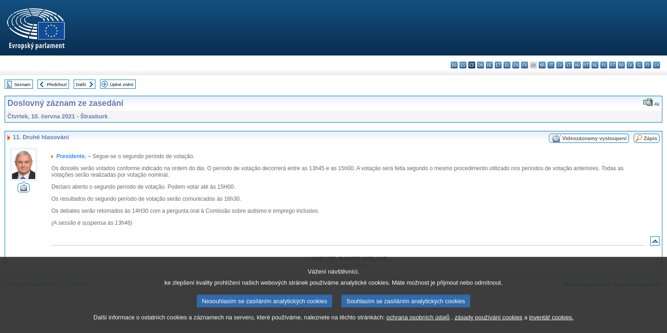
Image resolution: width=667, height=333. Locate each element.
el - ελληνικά (506, 65)
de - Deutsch (489, 65)
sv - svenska (656, 65)
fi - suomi (647, 65)
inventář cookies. (551, 326)
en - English (515, 65)
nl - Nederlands (594, 65)
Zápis (650, 138)
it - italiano (550, 65)
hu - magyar (577, 65)
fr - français (524, 65)
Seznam (22, 84)
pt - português (612, 65)
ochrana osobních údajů (418, 326)
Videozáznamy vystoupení (594, 138)
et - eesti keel (498, 65)
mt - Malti (586, 65)
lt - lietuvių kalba (568, 65)
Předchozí (57, 84)
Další (81, 84)
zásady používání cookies (488, 326)
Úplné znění (121, 84)
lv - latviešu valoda (559, 65)
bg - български (454, 65)
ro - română (621, 65)
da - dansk (480, 65)
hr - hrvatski (542, 65)
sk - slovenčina (630, 65)
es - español (462, 65)
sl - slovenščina (639, 65)
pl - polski (603, 65)
